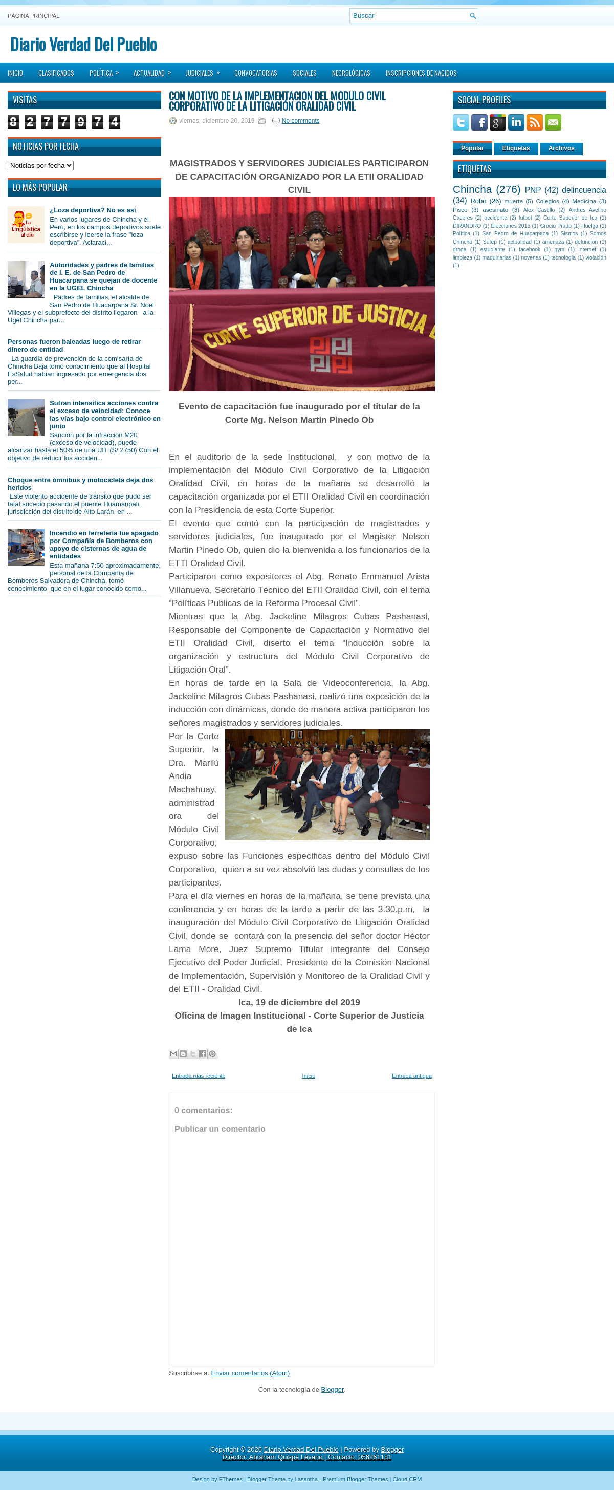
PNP (533, 190)
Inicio (15, 73)
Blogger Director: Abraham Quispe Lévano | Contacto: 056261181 (313, 1453)
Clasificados (56, 73)
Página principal (33, 16)
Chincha (472, 189)
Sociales (305, 73)
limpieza (462, 258)
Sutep (490, 242)
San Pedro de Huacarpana (515, 233)
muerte (514, 201)
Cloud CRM (407, 1479)
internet (587, 249)
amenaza (553, 242)
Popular (472, 148)
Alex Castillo (539, 210)
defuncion (586, 242)
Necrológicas (351, 73)
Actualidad (156, 69)
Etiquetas (516, 148)
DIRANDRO (467, 226)
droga (460, 249)
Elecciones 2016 (511, 226)
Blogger (332, 1389)
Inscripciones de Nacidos (421, 73)
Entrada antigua (412, 1076)
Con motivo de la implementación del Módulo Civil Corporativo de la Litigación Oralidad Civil (277, 101)
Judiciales (206, 69)
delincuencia (584, 190)
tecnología (563, 258)
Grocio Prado (556, 226)
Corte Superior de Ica (570, 218)
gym (560, 249)
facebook (529, 249)
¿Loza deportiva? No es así (93, 210)
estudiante (492, 249)
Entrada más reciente (199, 1076)
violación (596, 258)
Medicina (584, 201)
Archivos (562, 148)
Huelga (589, 226)
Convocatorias (255, 73)
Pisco (460, 209)
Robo (478, 201)
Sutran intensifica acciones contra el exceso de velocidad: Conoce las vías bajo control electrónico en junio (105, 414)
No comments (301, 120)
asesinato (495, 209)
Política (108, 69)
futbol (525, 218)
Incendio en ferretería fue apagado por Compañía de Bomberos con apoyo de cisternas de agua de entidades (104, 544)
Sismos (569, 233)
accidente (496, 218)
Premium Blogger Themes (355, 1479)
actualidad (520, 242)
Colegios (547, 201)
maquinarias (497, 258)
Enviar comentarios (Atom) (250, 1373)
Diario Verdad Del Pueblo (83, 44)
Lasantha (306, 1479)
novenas (531, 258)
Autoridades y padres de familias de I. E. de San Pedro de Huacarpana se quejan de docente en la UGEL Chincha (103, 276)
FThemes (231, 1479)
